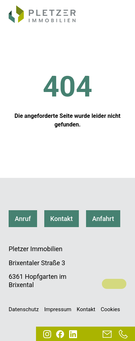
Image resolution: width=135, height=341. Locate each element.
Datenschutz (24, 309)
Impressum (57, 309)
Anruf (23, 218)
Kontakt (61, 218)
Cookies (110, 309)
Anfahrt (103, 218)
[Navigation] (119, 15)
